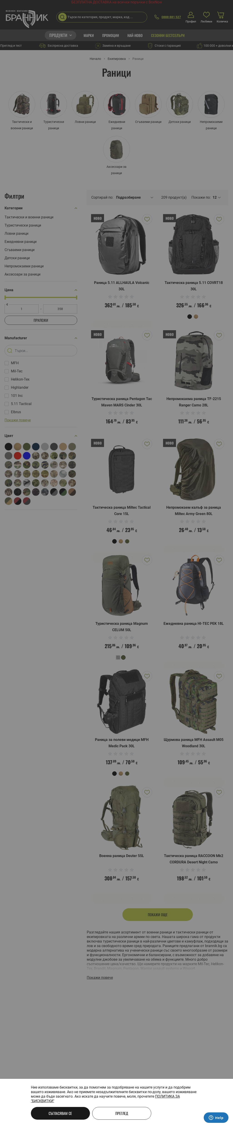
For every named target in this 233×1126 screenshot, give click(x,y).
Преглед (121, 1113)
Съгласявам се (60, 1113)
